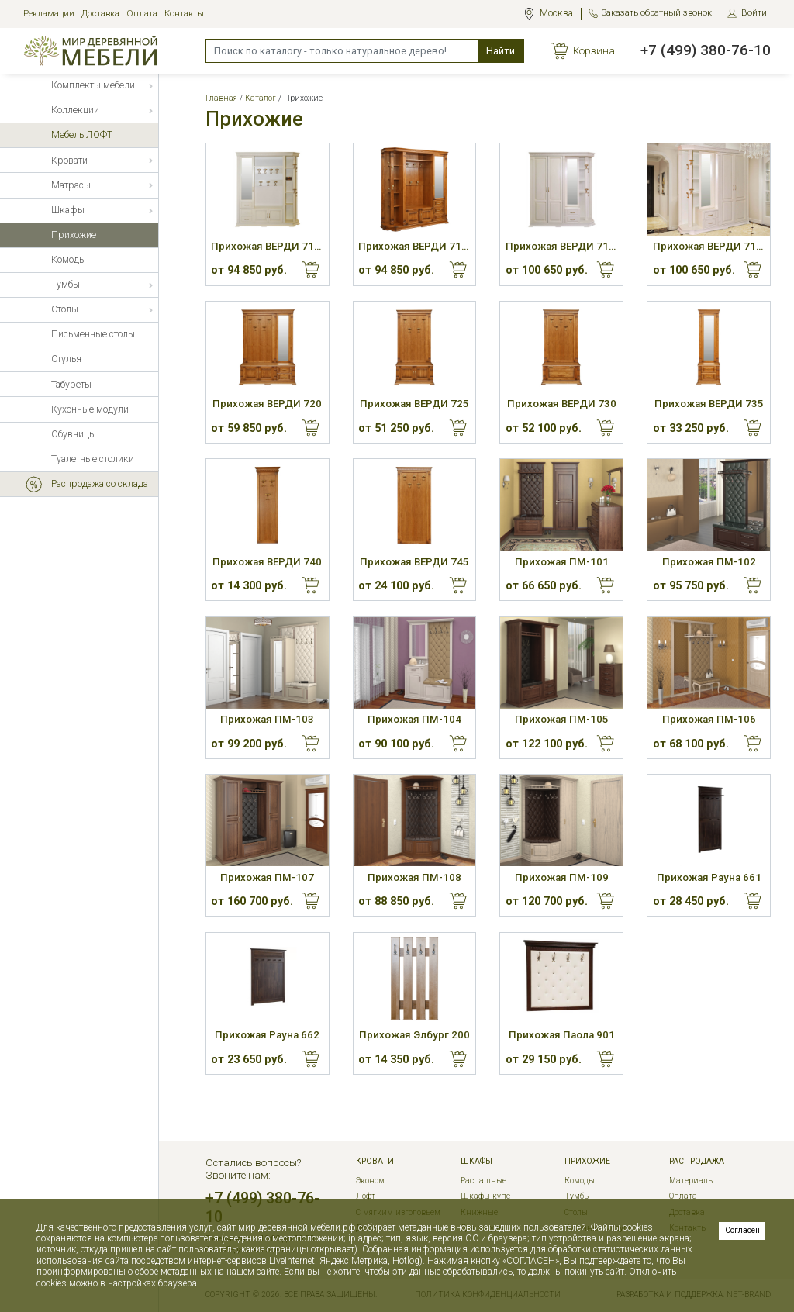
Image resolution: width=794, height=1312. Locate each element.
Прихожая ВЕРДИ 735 (709, 403)
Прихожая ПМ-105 (562, 719)
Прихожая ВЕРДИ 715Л (562, 246)
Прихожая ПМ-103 (267, 719)
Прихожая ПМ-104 (414, 719)
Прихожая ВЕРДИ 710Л (267, 246)
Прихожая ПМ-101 (562, 562)
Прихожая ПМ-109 (562, 877)
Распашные (483, 1181)
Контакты (184, 14)
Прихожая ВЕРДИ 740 (267, 562)
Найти (500, 51)
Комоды (579, 1181)
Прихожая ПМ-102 (709, 562)
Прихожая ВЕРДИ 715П (709, 246)
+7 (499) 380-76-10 (705, 50)
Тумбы (577, 1196)
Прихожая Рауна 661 (709, 877)
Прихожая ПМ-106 (709, 719)
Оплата (141, 14)
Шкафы (476, 1161)
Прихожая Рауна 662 (267, 1035)
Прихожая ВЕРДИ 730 (561, 403)
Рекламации (48, 14)
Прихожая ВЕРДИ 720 (267, 403)
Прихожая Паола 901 (562, 1035)
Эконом (370, 1181)
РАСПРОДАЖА (696, 1161)
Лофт (365, 1196)
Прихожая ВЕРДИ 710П (414, 246)
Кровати (375, 1161)
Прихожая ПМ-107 (267, 877)
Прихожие (587, 1161)
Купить (311, 269)
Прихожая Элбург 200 (414, 1035)
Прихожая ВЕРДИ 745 (414, 562)
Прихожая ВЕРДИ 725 (414, 403)
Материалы (691, 1181)
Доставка (100, 14)
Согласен (742, 1230)
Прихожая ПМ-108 (414, 877)
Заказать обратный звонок (657, 13)
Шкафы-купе (485, 1196)
